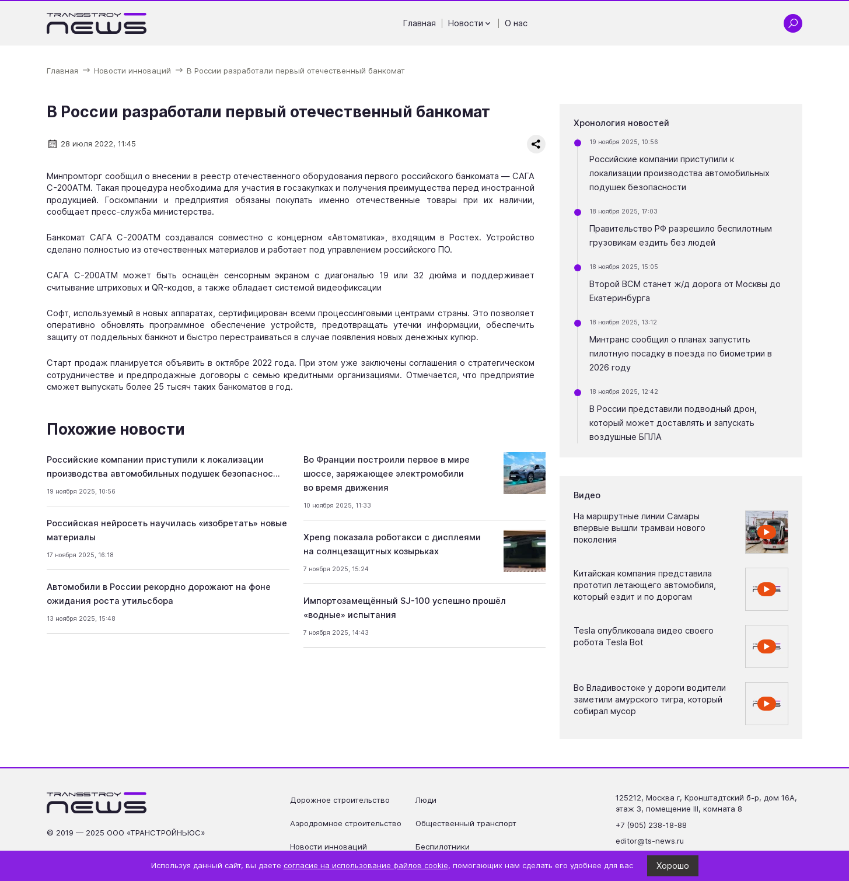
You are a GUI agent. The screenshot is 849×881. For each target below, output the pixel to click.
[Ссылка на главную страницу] (97, 23)
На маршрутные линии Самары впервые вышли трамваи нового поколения (639, 528)
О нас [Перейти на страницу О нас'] (516, 23)
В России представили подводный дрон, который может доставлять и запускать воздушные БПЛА (673, 423)
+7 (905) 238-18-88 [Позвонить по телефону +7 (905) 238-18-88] (651, 825)
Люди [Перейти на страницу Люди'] (425, 800)
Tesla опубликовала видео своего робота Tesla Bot (644, 636)
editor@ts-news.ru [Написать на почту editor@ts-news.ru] (650, 840)
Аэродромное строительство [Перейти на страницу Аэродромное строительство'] (345, 823)
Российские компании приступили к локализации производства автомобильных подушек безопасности (679, 173)
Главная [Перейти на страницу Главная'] (419, 23)
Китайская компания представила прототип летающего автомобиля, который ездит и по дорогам (645, 585)
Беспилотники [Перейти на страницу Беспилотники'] (442, 846)
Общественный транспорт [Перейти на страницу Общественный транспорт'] (465, 823)
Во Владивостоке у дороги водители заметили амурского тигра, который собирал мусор (650, 700)
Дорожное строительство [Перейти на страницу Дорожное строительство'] (340, 800)
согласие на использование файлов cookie (366, 865)
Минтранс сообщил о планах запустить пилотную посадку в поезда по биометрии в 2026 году (680, 353)
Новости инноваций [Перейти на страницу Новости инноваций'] (328, 846)
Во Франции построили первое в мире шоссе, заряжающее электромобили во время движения (386, 474)
